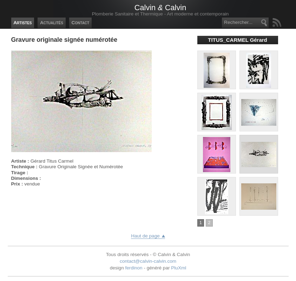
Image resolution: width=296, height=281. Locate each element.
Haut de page (145, 235)
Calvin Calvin (160, 8)
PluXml (178, 267)
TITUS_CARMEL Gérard (237, 40)
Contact (80, 22)
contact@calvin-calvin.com (148, 261)
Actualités (51, 22)
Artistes (22, 22)
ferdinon (134, 267)
